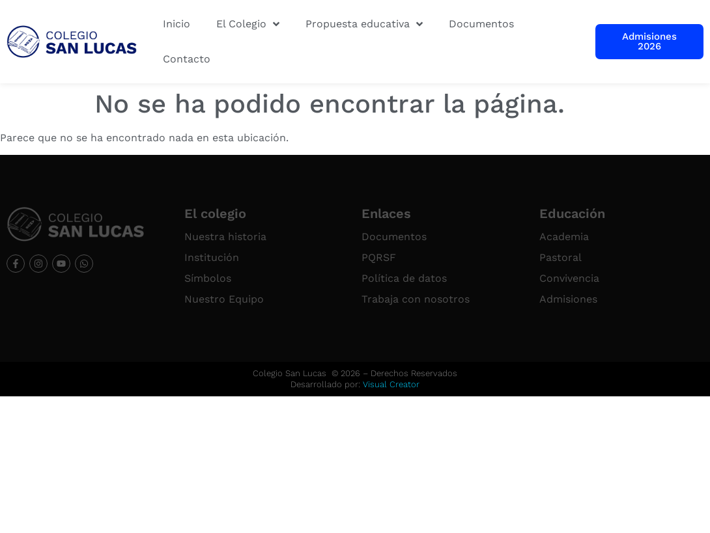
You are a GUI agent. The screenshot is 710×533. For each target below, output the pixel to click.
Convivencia (569, 278)
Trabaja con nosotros (416, 299)
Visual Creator (391, 384)
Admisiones (568, 299)
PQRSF (379, 257)
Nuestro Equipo (224, 299)
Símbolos (207, 278)
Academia (564, 236)
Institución (211, 257)
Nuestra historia (225, 236)
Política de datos (404, 278)
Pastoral (560, 257)
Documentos (394, 236)
